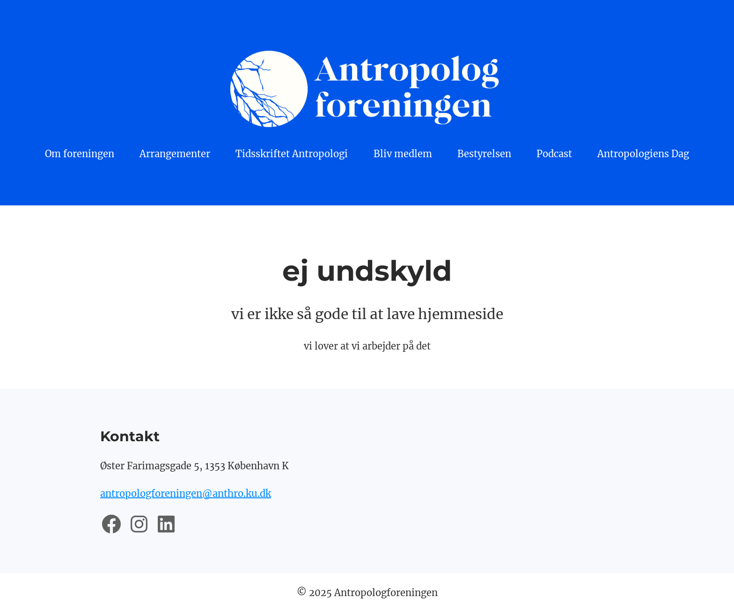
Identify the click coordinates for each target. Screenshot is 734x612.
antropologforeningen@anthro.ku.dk (185, 493)
